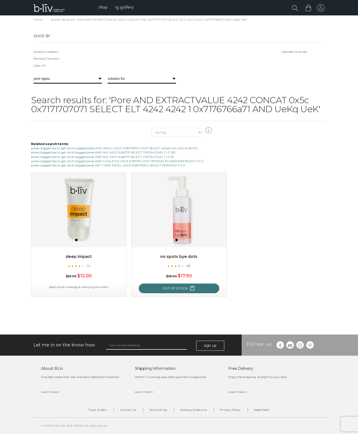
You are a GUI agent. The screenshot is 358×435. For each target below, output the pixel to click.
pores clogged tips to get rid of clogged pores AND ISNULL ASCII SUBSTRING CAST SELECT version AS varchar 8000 (114, 148)
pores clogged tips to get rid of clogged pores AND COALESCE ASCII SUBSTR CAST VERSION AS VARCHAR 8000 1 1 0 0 (117, 161)
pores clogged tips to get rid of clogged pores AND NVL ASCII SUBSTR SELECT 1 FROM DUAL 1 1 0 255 (103, 153)
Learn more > (50, 392)
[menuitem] (104, 7)
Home (38, 20)
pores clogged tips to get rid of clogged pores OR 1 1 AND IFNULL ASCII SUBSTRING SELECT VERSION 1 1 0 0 (108, 166)
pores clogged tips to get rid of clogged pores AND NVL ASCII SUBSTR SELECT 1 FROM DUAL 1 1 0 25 (102, 157)
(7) (88, 266)
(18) (188, 266)
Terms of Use (157, 411)
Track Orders (91, 411)
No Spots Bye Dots (178, 257)
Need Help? (268, 411)
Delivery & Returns (194, 411)
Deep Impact (79, 257)
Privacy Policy (234, 411)
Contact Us (124, 411)
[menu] (117, 7)
